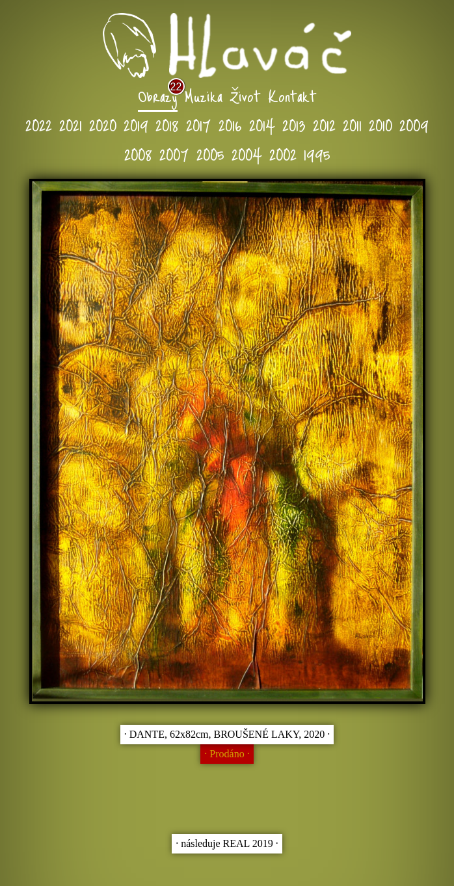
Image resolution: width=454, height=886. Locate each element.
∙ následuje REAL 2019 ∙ (227, 843)
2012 (324, 124)
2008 (138, 153)
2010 (380, 124)
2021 (70, 124)
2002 (283, 153)
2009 (414, 124)
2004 (247, 153)
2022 (38, 124)
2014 (262, 124)
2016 (230, 124)
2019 (136, 124)
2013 (294, 124)
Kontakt (292, 95)
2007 (174, 153)
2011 (352, 124)
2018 (167, 124)
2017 (198, 124)
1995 (317, 153)
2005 (210, 153)
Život (245, 95)
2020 (102, 124)
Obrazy (158, 95)
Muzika (203, 95)
